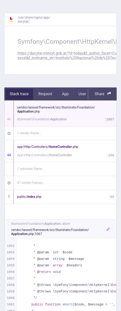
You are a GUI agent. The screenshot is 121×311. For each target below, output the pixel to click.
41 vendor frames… (31, 183)
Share (103, 93)
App (65, 94)
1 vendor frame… (29, 133)
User (82, 94)
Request (45, 94)
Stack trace (19, 94)
